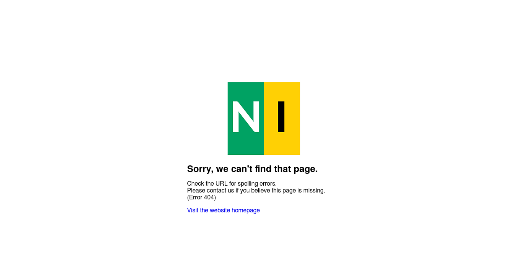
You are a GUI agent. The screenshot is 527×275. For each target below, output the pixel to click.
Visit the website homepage (223, 210)
